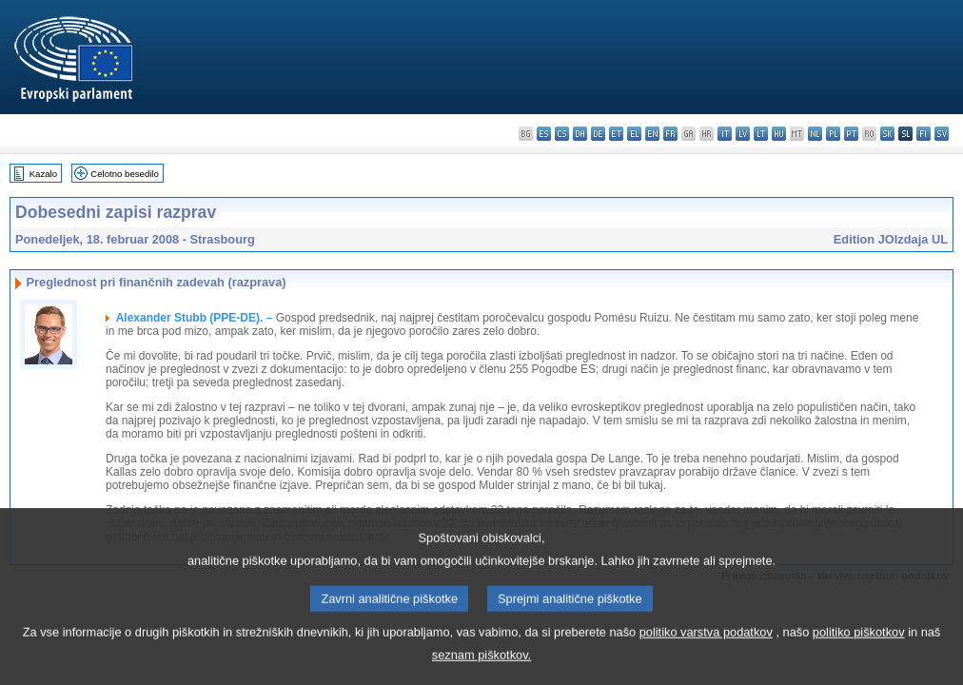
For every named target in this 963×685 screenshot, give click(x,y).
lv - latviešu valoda (743, 134)
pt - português (851, 134)
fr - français (670, 134)
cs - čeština (562, 134)
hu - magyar (779, 134)
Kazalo (43, 173)
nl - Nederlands (815, 134)
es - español (544, 134)
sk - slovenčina (887, 134)
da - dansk (580, 134)
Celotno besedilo (124, 173)
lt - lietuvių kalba (761, 134)
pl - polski (833, 134)
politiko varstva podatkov (706, 653)
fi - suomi (923, 134)
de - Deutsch (598, 134)
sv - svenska (941, 134)
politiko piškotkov (859, 653)
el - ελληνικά (634, 134)
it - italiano (724, 134)
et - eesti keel (616, 134)
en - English (652, 134)
